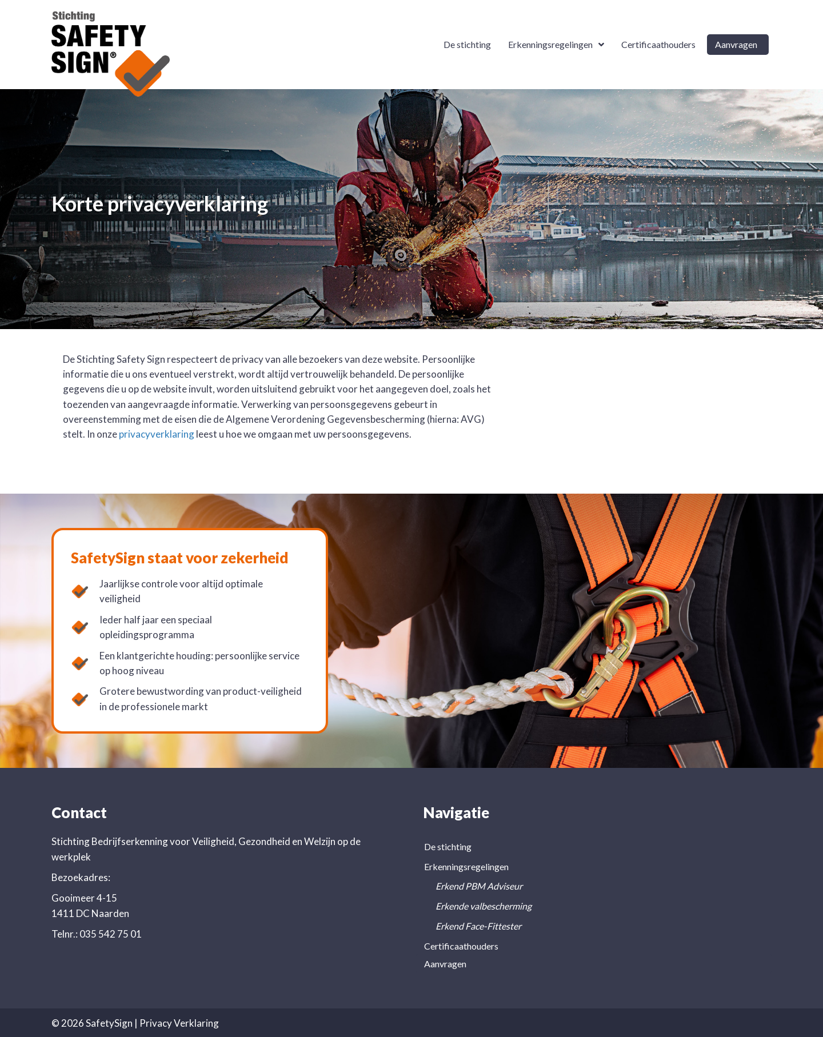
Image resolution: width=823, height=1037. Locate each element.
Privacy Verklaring (179, 1023)
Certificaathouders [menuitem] (461, 945)
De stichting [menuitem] (448, 846)
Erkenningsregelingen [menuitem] (466, 866)
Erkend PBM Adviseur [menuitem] (479, 885)
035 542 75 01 (110, 934)
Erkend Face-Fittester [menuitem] (478, 925)
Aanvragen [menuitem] (445, 963)
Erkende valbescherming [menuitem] (484, 905)
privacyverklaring (156, 434)
